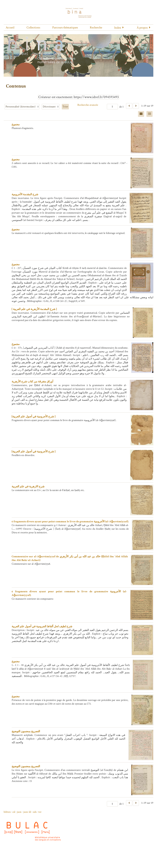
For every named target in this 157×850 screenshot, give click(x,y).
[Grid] (141, 114)
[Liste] (149, 114)
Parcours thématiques (65, 27)
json (19, 812)
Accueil (10, 27)
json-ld (27, 812)
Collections (33, 27)
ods (34, 812)
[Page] (112, 106)
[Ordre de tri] (50, 106)
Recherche (96, 27)
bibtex (7, 812)
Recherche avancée (87, 105)
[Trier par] (21, 106)
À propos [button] (142, 28)
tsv (40, 812)
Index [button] (117, 28)
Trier (65, 106)
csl (13, 812)
